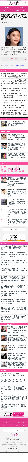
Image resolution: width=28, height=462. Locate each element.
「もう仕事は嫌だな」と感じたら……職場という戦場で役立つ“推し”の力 (16, 123)
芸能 (9, 141)
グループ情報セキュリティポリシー (16, 442)
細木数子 (21, 171)
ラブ (10, 425)
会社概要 (6, 442)
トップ (14, 419)
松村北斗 (17, 167)
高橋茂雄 (3, 171)
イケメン (9, 159)
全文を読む (14, 58)
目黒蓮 (10, 169)
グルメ (17, 425)
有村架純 (3, 167)
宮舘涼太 (3, 169)
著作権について (22, 444)
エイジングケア (21, 422)
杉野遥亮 (22, 65)
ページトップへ (14, 430)
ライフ (9, 127)
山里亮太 (16, 169)
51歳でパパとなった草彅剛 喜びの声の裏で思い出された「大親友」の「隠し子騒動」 (16, 155)
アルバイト (6, 65)
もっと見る (14, 229)
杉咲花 (17, 65)
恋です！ (13, 65)
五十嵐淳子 (14, 171)
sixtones (10, 167)
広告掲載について (14, 446)
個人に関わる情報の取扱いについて (10, 444)
